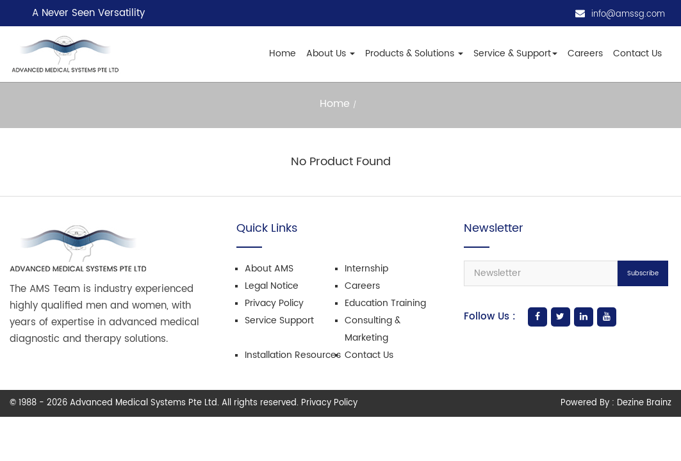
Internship (366, 268)
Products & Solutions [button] (414, 53)
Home (282, 53)
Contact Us (637, 53)
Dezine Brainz (644, 403)
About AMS (269, 268)
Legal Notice (272, 286)
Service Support (279, 320)
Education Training (385, 303)
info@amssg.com (628, 14)
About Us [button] (330, 53)
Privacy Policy (274, 303)
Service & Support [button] (515, 53)
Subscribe (643, 273)
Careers (585, 53)
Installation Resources (293, 355)
